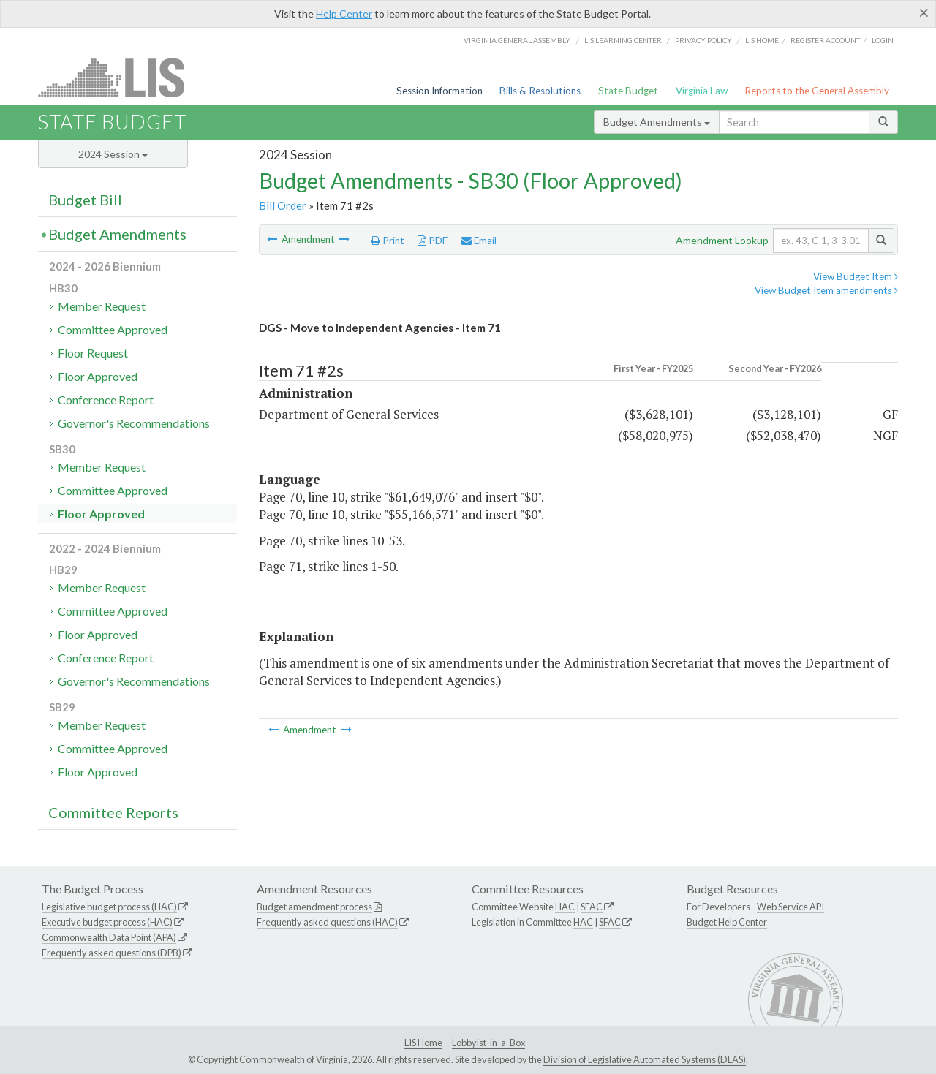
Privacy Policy (703, 40)
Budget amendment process (314, 906)
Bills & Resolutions (540, 91)
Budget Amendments (656, 122)
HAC (565, 906)
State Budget (628, 91)
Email (479, 240)
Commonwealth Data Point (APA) (109, 937)
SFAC (592, 906)
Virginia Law (702, 91)
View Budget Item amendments (826, 290)
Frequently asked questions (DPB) (111, 952)
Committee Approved (112, 329)
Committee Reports (113, 812)
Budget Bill (85, 199)
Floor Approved (97, 376)
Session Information (439, 91)
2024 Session (113, 154)
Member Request (102, 306)
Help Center (344, 13)
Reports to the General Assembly (816, 91)
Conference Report (106, 399)
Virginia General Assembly (517, 40)
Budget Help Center (727, 922)
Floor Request (93, 353)
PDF (433, 240)
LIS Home (423, 1042)
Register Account (825, 40)
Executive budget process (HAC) (107, 922)
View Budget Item (855, 276)
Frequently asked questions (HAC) (327, 922)
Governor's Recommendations (134, 423)
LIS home (762, 40)
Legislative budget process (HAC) (109, 906)
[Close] (923, 12)
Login (883, 40)
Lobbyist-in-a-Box (488, 1042)
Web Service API (790, 906)
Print (387, 240)
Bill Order (282, 205)
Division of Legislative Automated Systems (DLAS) (644, 1059)
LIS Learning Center (623, 40)
